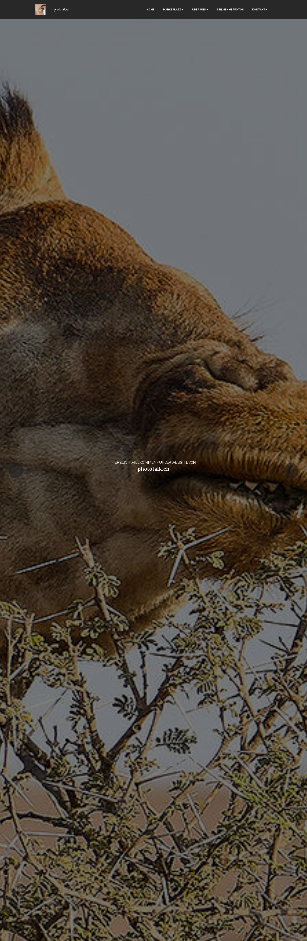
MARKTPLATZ (172, 9)
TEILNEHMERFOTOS (230, 9)
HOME (150, 9)
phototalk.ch (61, 9)
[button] (16, 470)
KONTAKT (258, 9)
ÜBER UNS (199, 9)
